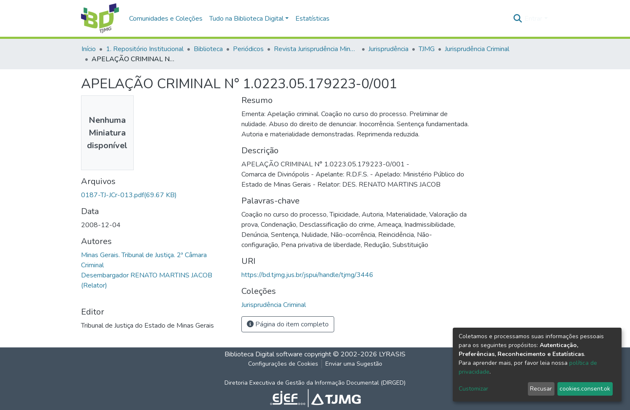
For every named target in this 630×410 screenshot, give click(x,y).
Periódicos (248, 49)
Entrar (533, 18)
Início (88, 49)
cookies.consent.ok (585, 389)
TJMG (427, 49)
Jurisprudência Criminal (477, 49)
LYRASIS (392, 354)
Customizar (473, 389)
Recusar (541, 389)
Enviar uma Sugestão (353, 364)
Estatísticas (312, 18)
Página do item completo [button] (288, 324)
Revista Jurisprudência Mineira (316, 49)
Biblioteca (208, 49)
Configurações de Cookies (283, 364)
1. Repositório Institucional (145, 49)
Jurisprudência (388, 49)
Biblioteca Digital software (263, 354)
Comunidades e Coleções (166, 18)
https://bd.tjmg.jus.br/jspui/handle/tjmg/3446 (307, 275)
